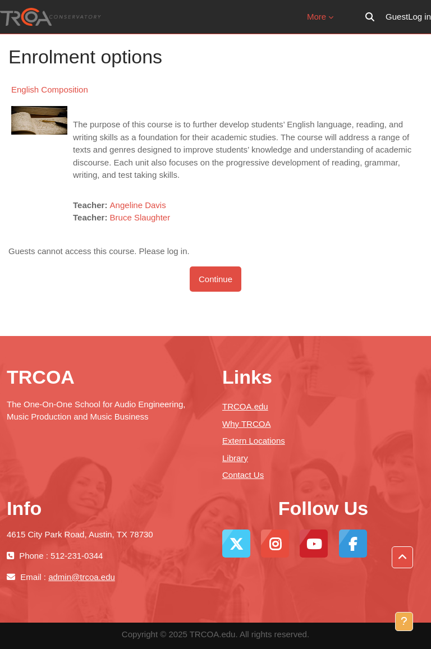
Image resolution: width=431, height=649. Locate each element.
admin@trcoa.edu (81, 577)
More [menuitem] (316, 16)
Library (235, 458)
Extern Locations (253, 440)
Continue (215, 279)
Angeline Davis (138, 205)
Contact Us (243, 475)
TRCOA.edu (245, 406)
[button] (369, 17)
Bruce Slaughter (140, 217)
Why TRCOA (246, 424)
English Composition (49, 89)
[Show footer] (404, 621)
